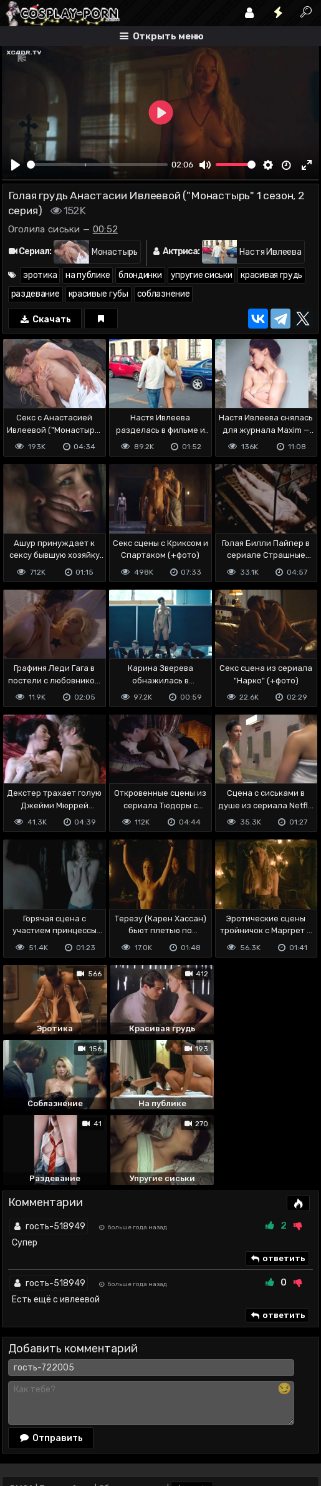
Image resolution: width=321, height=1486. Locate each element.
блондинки (139, 275)
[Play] (15, 165)
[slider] (97, 165)
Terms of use (66, 1413)
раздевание (35, 294)
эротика (40, 275)
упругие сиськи (201, 275)
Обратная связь (131, 1413)
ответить (277, 1182)
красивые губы (98, 294)
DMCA (22, 1413)
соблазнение (163, 294)
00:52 (105, 229)
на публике (87, 275)
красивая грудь (271, 275)
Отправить (51, 1361)
